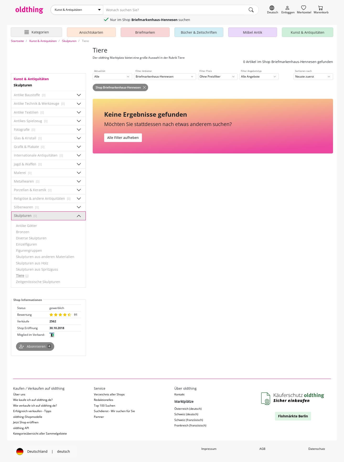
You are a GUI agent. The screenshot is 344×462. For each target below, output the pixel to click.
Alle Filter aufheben (123, 137)
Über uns (19, 394)
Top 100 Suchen (104, 405)
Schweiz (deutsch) (186, 414)
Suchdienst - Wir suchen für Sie (114, 411)
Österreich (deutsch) (188, 408)
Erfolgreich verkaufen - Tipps (32, 411)
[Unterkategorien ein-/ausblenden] (79, 94)
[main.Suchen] (251, 10)
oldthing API (21, 427)
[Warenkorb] (321, 9)
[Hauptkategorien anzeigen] (36, 32)
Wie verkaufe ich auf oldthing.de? (35, 405)
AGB (262, 448)
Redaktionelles (103, 400)
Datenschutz (316, 448)
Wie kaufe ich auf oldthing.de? (33, 400)
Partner (99, 416)
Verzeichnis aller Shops (109, 394)
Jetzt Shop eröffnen (25, 422)
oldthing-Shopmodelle (27, 416)
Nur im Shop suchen (150, 19)
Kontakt (179, 394)
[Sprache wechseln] (272, 9)
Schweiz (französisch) (188, 419)
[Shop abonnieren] (35, 346)
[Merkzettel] (304, 9)
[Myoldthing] (288, 9)
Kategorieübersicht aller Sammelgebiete (40, 433)
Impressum (208, 448)
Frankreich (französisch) (190, 425)
